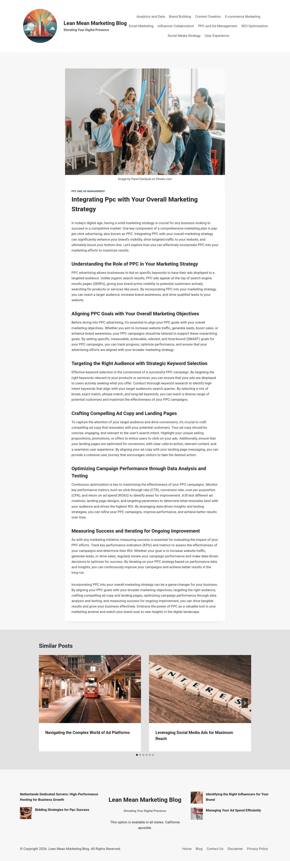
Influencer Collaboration (176, 26)
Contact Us (215, 849)
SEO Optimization (254, 26)
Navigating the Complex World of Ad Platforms (87, 732)
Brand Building (180, 16)
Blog (199, 849)
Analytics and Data (151, 16)
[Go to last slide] (45, 703)
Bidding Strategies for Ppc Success (62, 810)
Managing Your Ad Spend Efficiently (233, 810)
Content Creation (208, 16)
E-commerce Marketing (242, 16)
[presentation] (90, 689)
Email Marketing (141, 26)
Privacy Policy (257, 849)
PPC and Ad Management (217, 26)
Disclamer (235, 849)
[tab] (137, 755)
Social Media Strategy (184, 36)
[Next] (244, 703)
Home (187, 849)
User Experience (217, 36)
